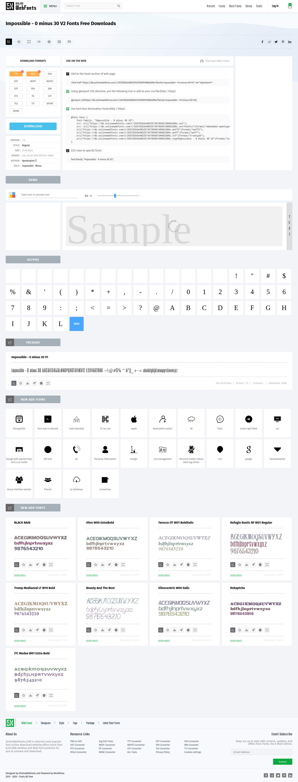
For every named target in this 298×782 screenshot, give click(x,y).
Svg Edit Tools (106, 741)
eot (16, 81)
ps (33, 96)
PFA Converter (163, 745)
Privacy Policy (163, 752)
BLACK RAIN (22, 522)
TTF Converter (134, 741)
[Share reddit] (269, 41)
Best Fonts (235, 6)
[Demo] (29, 42)
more (76, 324)
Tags (75, 723)
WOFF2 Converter (136, 745)
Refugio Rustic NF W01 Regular (251, 522)
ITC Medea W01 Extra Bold (32, 653)
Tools (259, 6)
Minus (38, 166)
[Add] (9, 42)
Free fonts (23, 6)
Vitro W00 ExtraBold (100, 522)
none (16, 111)
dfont (49, 103)
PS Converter (105, 748)
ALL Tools (132, 752)
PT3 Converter (77, 748)
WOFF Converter (107, 745)
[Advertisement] (263, 113)
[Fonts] (69, 42)
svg (50, 74)
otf (16, 88)
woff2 (50, 81)
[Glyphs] (39, 42)
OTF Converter (163, 741)
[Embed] (41, 383)
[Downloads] (27, 383)
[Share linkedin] (289, 41)
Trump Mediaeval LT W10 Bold (34, 588)
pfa (33, 88)
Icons (222, 6)
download (33, 126)
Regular (26, 145)
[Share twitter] (276, 41)
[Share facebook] (262, 41)
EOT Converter (77, 745)
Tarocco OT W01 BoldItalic (176, 522)
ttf (16, 74)
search (119, 6)
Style (61, 723)
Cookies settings (192, 752)
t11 (32, 103)
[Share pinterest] (283, 41)
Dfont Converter (78, 752)
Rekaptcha (237, 588)
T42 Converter (163, 748)
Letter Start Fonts (111, 723)
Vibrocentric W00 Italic (174, 588)
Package (90, 723)
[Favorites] (19, 42)
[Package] (49, 42)
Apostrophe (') (29, 160)
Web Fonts (26, 723)
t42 (16, 103)
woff (33, 81)
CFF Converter (134, 748)
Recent (211, 6)
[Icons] (59, 42)
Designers (46, 723)
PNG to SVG (76, 741)
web (33, 74)
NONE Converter (107, 752)
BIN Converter (191, 745)
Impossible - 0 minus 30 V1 (29, 357)
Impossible (27, 166)
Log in (275, 6)
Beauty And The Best (100, 588)
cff (50, 96)
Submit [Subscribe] (283, 761)
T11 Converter (191, 748)
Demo (249, 6)
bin (50, 88)
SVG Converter (191, 741)
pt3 (16, 96)
